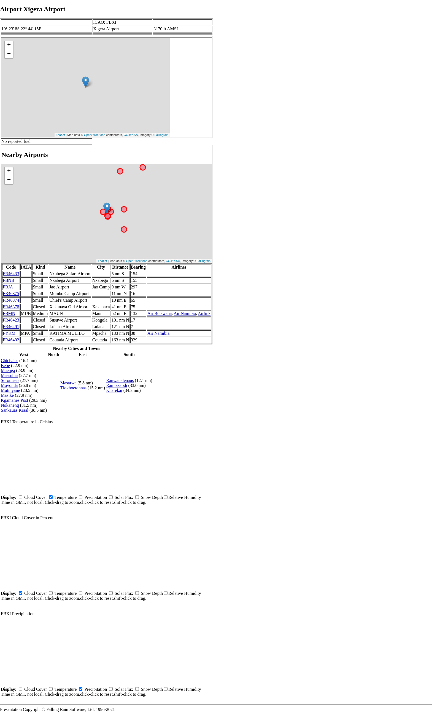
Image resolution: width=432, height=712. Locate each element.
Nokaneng (10, 405)
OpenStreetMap (95, 134)
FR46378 (11, 306)
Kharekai (114, 390)
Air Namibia (185, 313)
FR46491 (11, 326)
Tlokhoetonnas (73, 388)
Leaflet (60, 134)
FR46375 (11, 293)
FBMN (9, 313)
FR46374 (11, 300)
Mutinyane (10, 390)
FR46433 (11, 273)
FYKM (9, 333)
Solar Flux (124, 497)
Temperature (66, 497)
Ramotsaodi (116, 385)
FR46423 (11, 320)
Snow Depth (152, 497)
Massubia (9, 375)
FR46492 (11, 340)
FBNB (8, 280)
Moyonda (9, 385)
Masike (7, 395)
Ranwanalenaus (120, 380)
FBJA (8, 287)
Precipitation (95, 497)
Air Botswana (159, 313)
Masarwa (68, 383)
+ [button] (9, 45)
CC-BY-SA (131, 134)
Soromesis (10, 380)
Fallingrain (162, 134)
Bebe (5, 365)
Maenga (8, 370)
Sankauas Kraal (14, 410)
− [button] (9, 54)
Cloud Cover (35, 497)
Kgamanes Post (14, 400)
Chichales (9, 360)
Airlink (204, 313)
